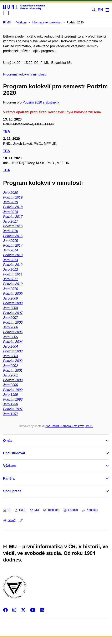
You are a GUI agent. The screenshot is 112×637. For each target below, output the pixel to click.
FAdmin (71, 510)
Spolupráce (12, 491)
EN (100, 10)
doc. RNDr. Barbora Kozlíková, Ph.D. (69, 426)
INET (20, 510)
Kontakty (90, 510)
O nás (7, 440)
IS (6, 510)
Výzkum (9, 466)
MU (34, 510)
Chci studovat (14, 453)
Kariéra (9, 478)
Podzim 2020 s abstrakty (40, 102)
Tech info (51, 510)
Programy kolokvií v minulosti (24, 74)
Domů (9, 520)
